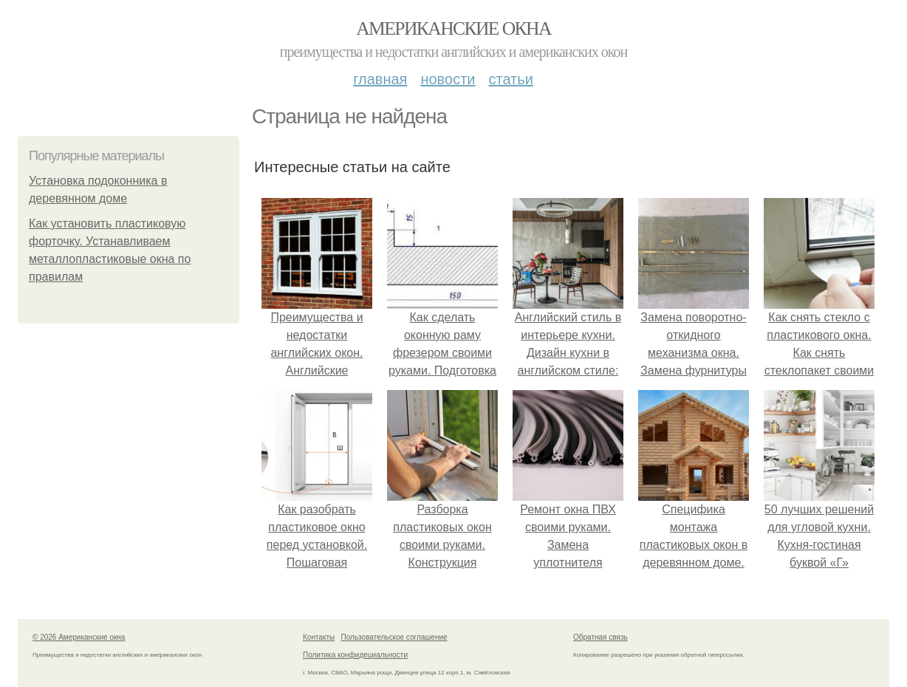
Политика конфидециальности (355, 655)
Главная (380, 79)
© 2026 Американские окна (78, 637)
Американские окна (453, 28)
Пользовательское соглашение (394, 637)
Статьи (510, 79)
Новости (447, 79)
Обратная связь (600, 637)
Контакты (319, 637)
